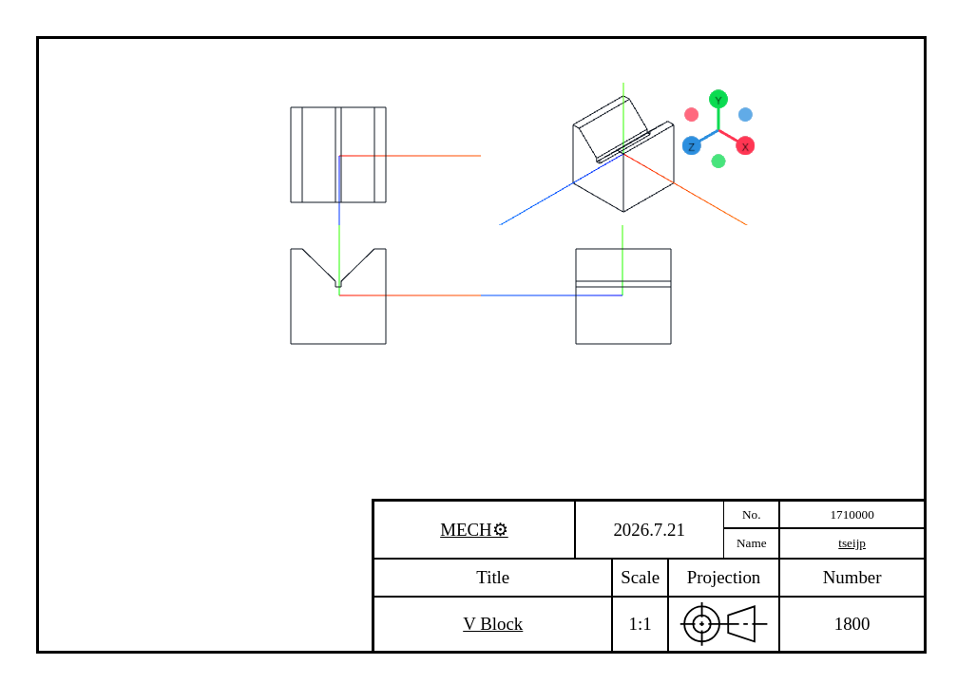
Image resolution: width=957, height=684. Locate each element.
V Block (493, 624)
